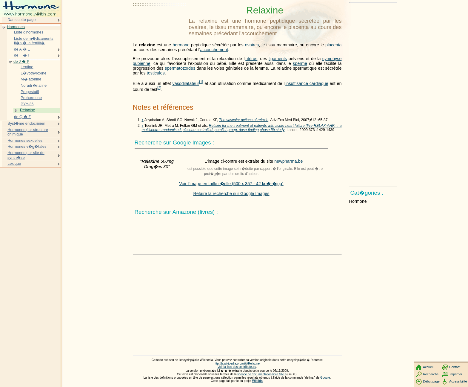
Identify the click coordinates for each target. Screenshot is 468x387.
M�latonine (31, 79)
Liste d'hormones (28, 32)
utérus (251, 58)
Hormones (16, 27)
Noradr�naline (34, 85)
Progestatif (30, 91)
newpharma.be (288, 161)
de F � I (21, 55)
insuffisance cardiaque (306, 83)
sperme (300, 63)
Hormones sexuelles (24, 140)
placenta (333, 44)
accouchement (214, 49)
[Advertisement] (160, 19)
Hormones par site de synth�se (25, 155)
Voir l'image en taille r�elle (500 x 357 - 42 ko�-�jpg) (231, 183)
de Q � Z (22, 117)
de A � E (22, 49)
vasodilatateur (185, 83)
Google (325, 377)
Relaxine (27, 110)
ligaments (278, 58)
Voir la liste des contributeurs (237, 366)
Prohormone (31, 97)
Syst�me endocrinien (26, 123)
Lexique (14, 163)
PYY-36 (27, 104)
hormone (181, 44)
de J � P (21, 61)
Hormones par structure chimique (27, 132)
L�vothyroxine (33, 73)
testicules (156, 73)
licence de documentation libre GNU (262, 374)
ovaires (252, 44)
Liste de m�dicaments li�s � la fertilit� (33, 40)
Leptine (27, 67)
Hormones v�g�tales (26, 146)
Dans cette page (21, 19)
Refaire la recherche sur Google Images (231, 193)
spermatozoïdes (180, 68)
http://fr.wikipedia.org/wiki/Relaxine (237, 363)
